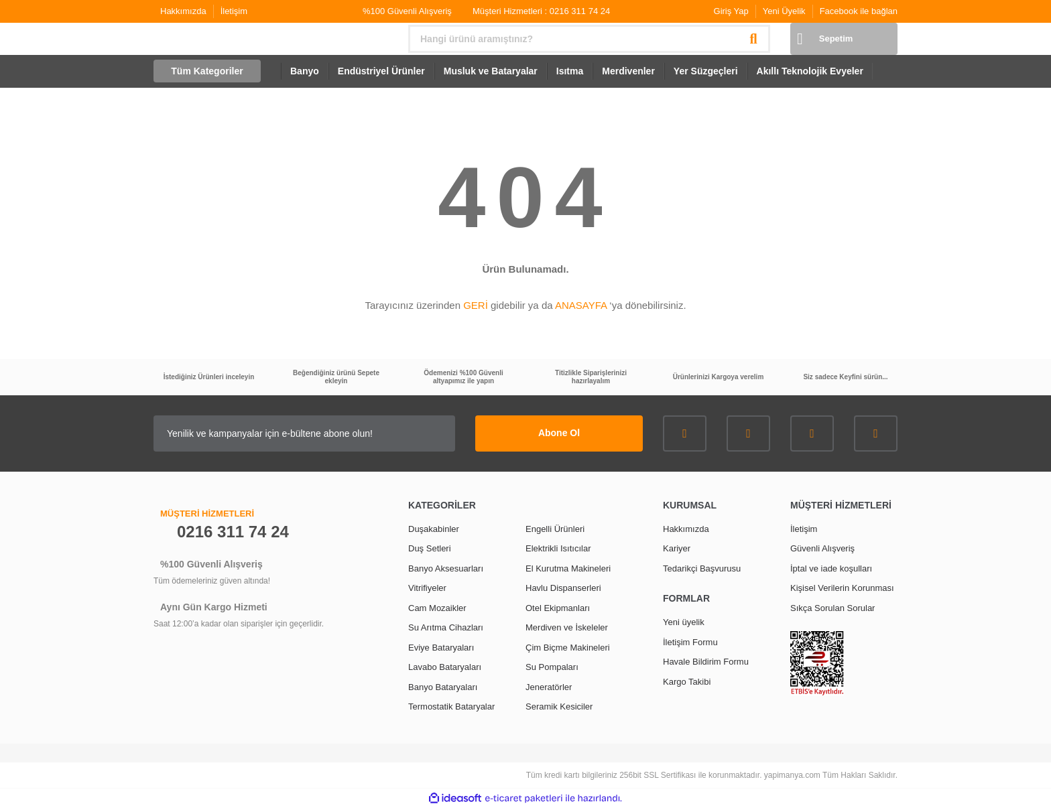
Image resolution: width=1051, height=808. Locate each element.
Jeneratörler (549, 687)
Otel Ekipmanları (558, 608)
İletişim (234, 11)
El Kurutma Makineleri (568, 568)
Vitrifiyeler (427, 588)
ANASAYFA (581, 305)
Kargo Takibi (686, 682)
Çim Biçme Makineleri (568, 648)
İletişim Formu (690, 642)
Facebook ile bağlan (859, 11)
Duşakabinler (433, 529)
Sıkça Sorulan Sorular (832, 608)
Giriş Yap (731, 11)
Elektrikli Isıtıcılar (558, 548)
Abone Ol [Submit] (559, 432)
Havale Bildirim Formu (706, 662)
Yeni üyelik (683, 622)
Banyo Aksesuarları (445, 568)
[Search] (589, 39)
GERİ (475, 305)
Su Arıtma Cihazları (445, 627)
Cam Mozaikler (437, 608)
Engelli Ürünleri (555, 529)
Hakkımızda (183, 11)
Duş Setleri (429, 548)
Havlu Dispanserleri (563, 588)
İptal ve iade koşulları (831, 568)
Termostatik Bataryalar (451, 706)
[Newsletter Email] (304, 433)
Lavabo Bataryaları (444, 667)
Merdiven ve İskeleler (567, 627)
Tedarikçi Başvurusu (702, 568)
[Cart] (844, 39)
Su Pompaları (552, 667)
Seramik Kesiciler (559, 706)
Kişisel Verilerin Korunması (842, 588)
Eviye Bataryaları (441, 648)
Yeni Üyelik (784, 11)
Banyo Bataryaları (442, 687)
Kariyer (676, 548)
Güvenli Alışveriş (822, 548)
